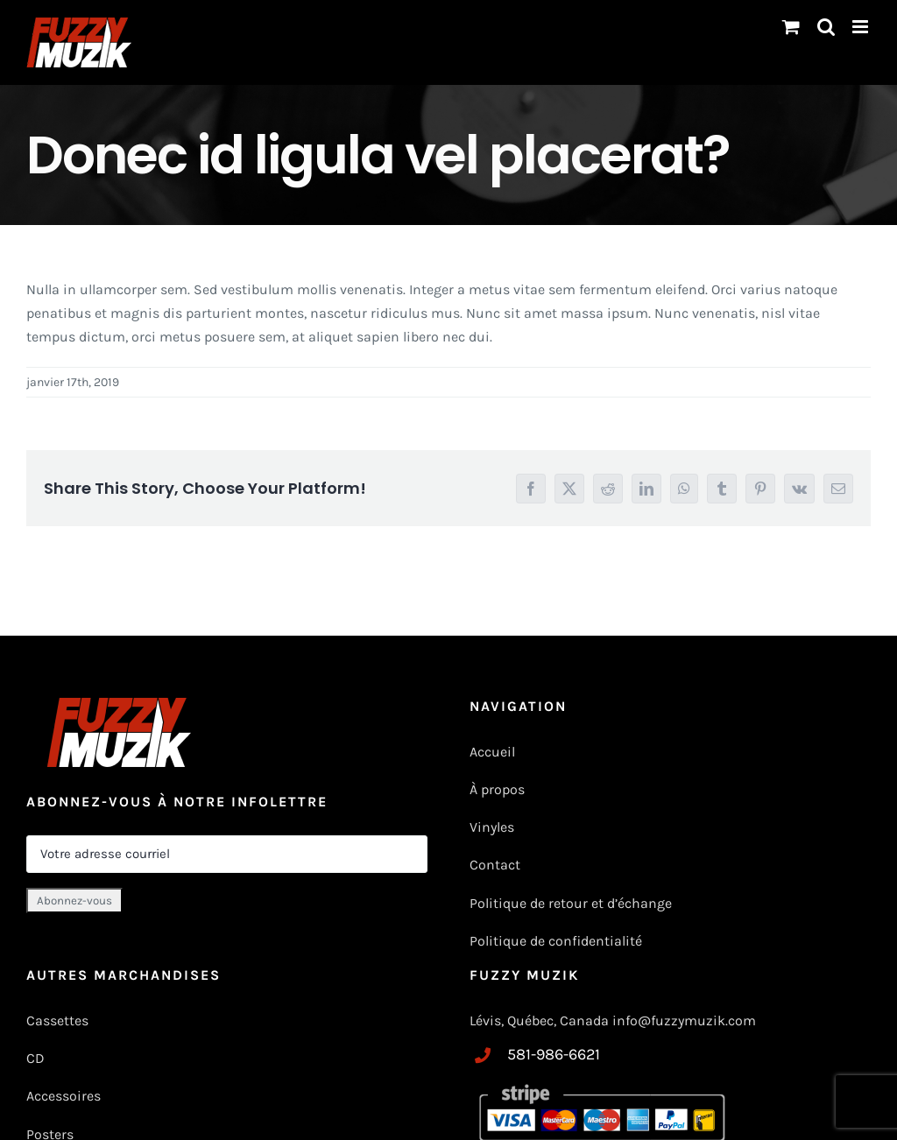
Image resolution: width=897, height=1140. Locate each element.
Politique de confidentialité (556, 940)
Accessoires (65, 1095)
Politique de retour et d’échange (571, 903)
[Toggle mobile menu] (861, 27)
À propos (497, 789)
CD (35, 1058)
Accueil (492, 751)
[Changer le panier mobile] (791, 27)
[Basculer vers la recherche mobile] (826, 27)
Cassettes (57, 1020)
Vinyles (492, 827)
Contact (495, 864)
